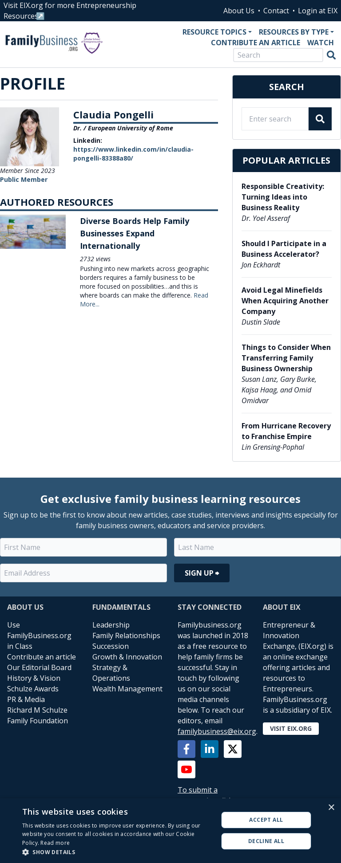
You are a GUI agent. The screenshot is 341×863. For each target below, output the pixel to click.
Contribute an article (41, 657)
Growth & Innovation (127, 657)
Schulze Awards (33, 689)
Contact (276, 11)
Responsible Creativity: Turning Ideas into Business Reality (283, 196)
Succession (110, 646)
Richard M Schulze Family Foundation (37, 715)
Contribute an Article (255, 42)
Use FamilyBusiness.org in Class (39, 635)
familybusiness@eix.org (217, 731)
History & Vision (33, 678)
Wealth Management (127, 689)
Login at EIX (317, 11)
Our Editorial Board (39, 667)
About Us (238, 11)
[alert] (170, 830)
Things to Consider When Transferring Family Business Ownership (286, 357)
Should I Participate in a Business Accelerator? (284, 249)
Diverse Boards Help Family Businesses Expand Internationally (134, 233)
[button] (117, 851)
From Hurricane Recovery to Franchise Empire (286, 431)
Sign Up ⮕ (202, 573)
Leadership (111, 625)
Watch (320, 42)
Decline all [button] (266, 841)
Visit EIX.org (291, 728)
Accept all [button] (266, 820)
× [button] (331, 807)
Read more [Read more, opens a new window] (55, 843)
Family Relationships (126, 635)
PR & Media (26, 699)
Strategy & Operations (111, 673)
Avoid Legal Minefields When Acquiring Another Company (285, 300)
